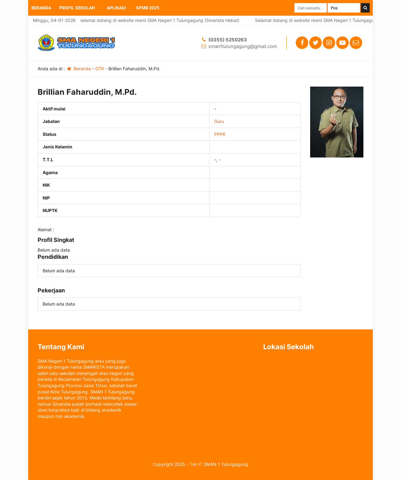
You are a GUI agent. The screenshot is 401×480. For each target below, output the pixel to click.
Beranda (78, 68)
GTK (99, 68)
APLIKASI (116, 7)
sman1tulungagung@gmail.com (242, 46)
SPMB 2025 (147, 7)
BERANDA (41, 7)
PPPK (220, 134)
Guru (219, 121)
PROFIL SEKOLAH (77, 7)
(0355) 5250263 (227, 40)
